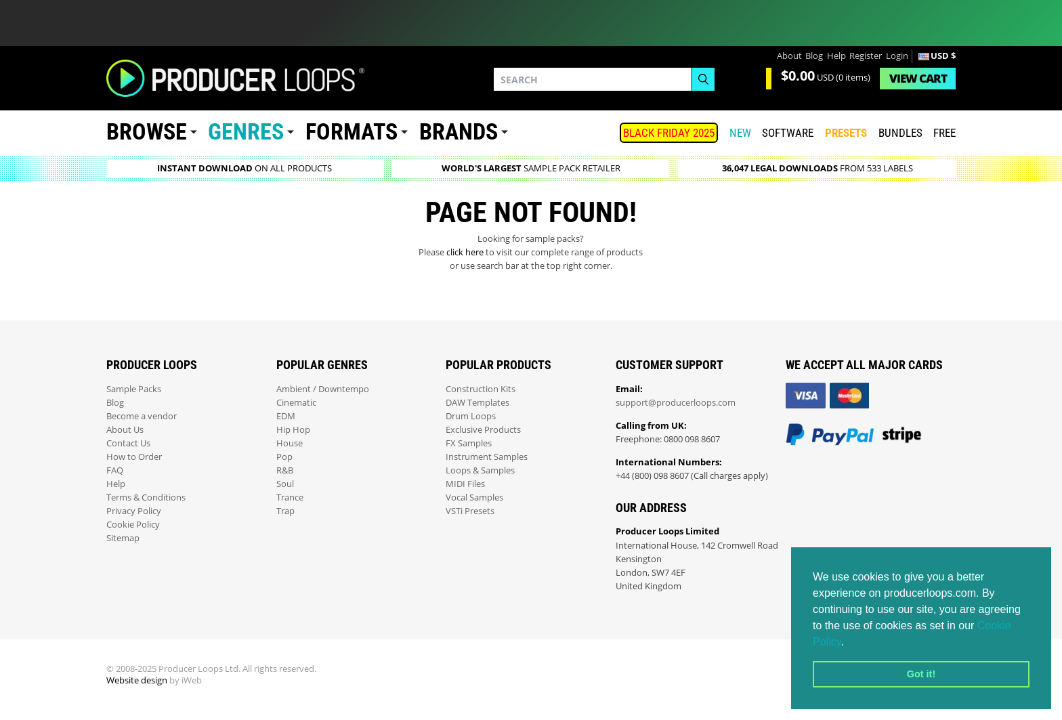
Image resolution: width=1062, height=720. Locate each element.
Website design (136, 680)
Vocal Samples (474, 497)
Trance (289, 497)
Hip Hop (293, 430)
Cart (918, 78)
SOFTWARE (787, 133)
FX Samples (469, 443)
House (289, 443)
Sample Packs (133, 389)
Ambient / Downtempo (322, 389)
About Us (125, 430)
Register (865, 56)
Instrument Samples (487, 457)
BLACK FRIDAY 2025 (669, 133)
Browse (146, 132)
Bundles (900, 133)
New (740, 133)
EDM (285, 416)
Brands (458, 132)
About (789, 56)
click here (465, 252)
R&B (284, 470)
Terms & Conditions (146, 497)
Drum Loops (471, 416)
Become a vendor (141, 416)
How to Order (134, 457)
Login (897, 56)
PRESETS (846, 133)
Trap (285, 511)
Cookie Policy (133, 524)
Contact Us (128, 443)
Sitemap (123, 538)
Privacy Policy (133, 511)
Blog (814, 56)
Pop (284, 457)
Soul (285, 484)
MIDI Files (465, 484)
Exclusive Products (483, 430)
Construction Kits (480, 389)
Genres (246, 132)
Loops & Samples (480, 470)
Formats (351, 132)
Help (836, 56)
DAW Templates (477, 402)
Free (944, 133)
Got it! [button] (921, 674)
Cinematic (296, 402)
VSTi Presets (470, 511)
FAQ (114, 470)
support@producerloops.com (676, 402)
